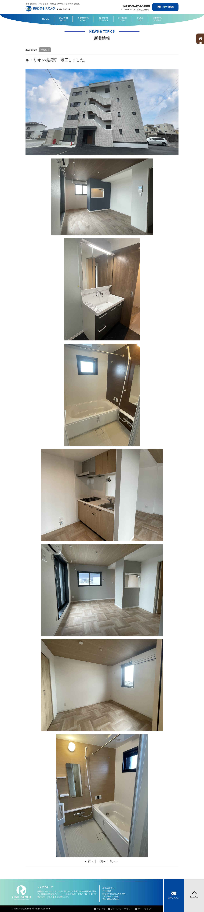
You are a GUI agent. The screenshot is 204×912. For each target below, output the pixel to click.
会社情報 (103, 19)
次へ (112, 861)
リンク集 (101, 909)
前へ (90, 861)
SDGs (140, 19)
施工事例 (63, 19)
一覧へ (102, 861)
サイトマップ (144, 909)
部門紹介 (122, 19)
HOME (45, 19)
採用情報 (157, 19)
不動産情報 (83, 19)
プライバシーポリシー (121, 909)
